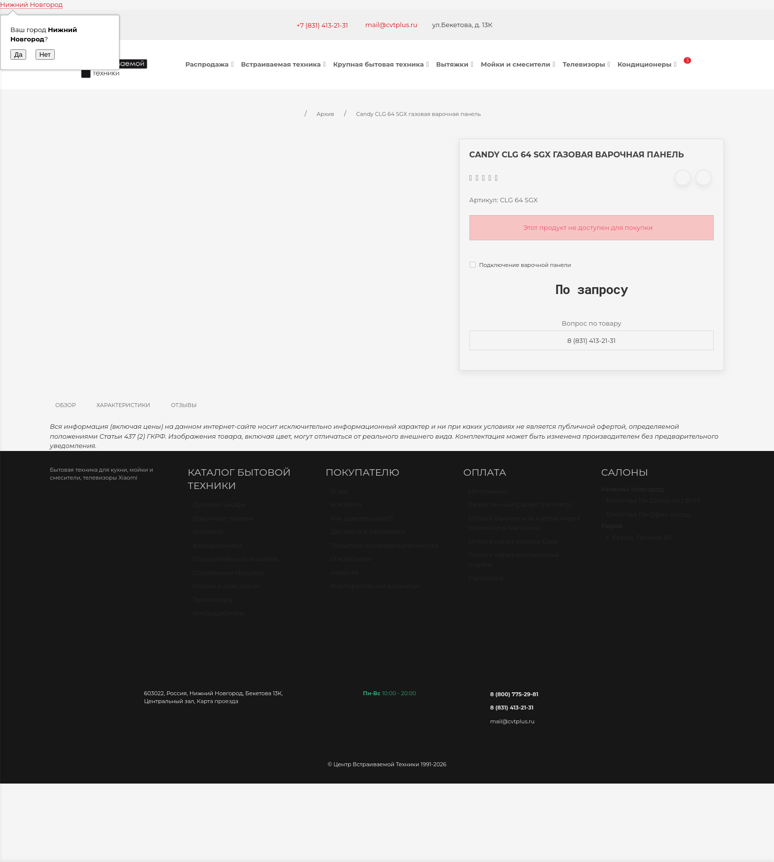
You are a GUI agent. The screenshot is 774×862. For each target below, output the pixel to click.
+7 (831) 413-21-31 (322, 25)
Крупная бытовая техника (382, 64)
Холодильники (217, 550)
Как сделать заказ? (361, 522)
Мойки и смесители (519, 64)
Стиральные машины (228, 577)
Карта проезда (217, 701)
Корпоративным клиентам (375, 590)
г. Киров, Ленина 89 (639, 542)
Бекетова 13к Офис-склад (648, 519)
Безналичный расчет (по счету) (520, 509)
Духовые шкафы (219, 509)
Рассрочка (485, 582)
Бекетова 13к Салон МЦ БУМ (653, 505)
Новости (344, 577)
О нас (339, 495)
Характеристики (124, 405)
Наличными (488, 495)
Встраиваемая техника (284, 64)
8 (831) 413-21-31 (591, 340)
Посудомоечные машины (235, 563)
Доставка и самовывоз (368, 536)
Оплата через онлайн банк (513, 546)
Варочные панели (223, 522)
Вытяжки (456, 64)
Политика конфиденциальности (384, 550)
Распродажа (211, 64)
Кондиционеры (648, 64)
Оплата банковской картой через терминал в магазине (524, 527)
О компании (350, 563)
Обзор (65, 405)
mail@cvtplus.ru (391, 25)
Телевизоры (588, 64)
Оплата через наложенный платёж (513, 564)
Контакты (345, 509)
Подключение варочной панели (520, 265)
